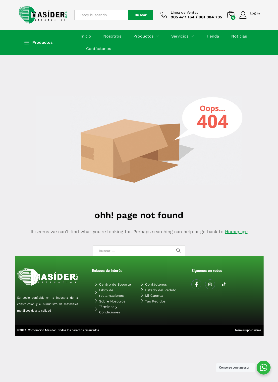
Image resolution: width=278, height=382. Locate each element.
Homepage (236, 231)
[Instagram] (210, 284)
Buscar (140, 15)
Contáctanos (98, 49)
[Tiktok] (224, 285)
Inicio (86, 36)
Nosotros (112, 36)
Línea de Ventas (184, 12)
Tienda (212, 36)
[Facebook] (196, 284)
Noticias (239, 36)
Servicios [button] (179, 36)
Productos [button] (143, 36)
